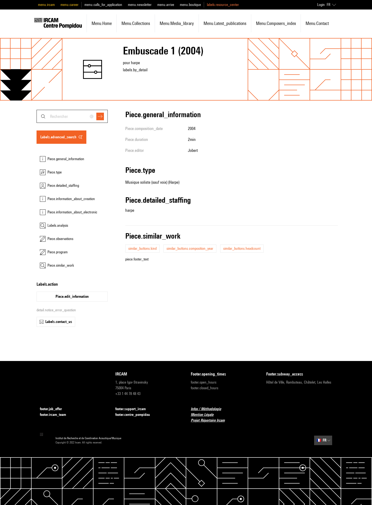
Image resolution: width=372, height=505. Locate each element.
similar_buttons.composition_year (190, 248)
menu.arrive (165, 4)
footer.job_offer (54, 409)
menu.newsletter (140, 4)
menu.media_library (177, 23)
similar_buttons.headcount (241, 248)
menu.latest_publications (225, 23)
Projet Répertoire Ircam (210, 420)
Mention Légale (205, 414)
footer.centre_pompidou (135, 414)
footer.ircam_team (56, 414)
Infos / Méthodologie (209, 409)
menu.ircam (46, 4)
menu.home (102, 23)
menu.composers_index (276, 23)
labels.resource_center (223, 4)
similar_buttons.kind (142, 248)
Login (321, 4)
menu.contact (317, 23)
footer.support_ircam (133, 409)
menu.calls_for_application (103, 4)
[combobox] (72, 116)
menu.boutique (190, 4)
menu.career (69, 4)
